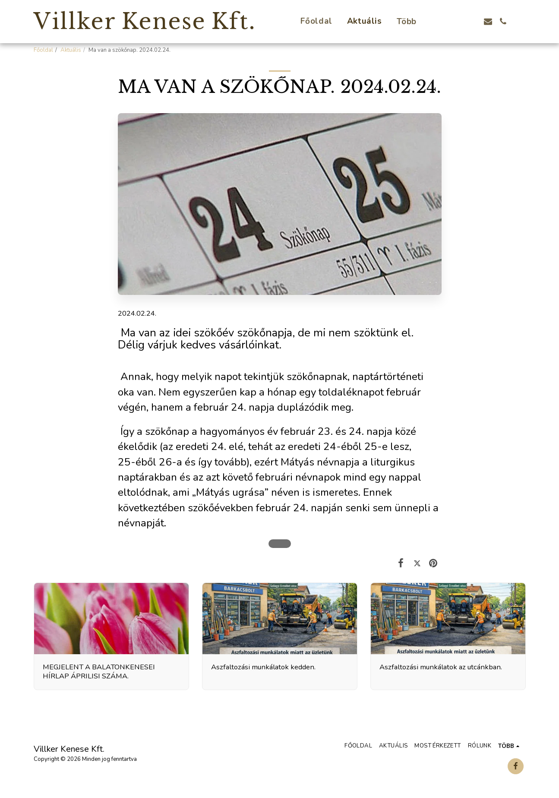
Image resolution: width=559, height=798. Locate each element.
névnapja (338, 462)
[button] (443, 21)
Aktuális (70, 50)
